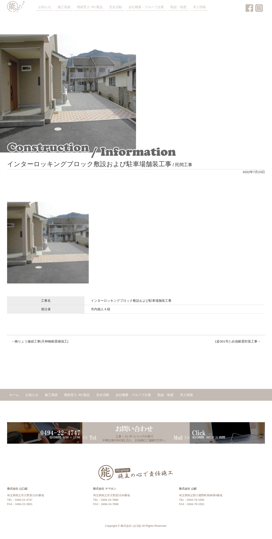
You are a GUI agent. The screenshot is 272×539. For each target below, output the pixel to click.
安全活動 (115, 7)
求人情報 (199, 7)
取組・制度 (178, 7)
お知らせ (44, 7)
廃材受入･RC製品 (90, 7)
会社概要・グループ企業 (146, 7)
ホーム (14, 395)
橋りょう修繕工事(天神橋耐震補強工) (41, 341)
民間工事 (183, 164)
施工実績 (64, 7)
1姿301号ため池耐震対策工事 (236, 341)
